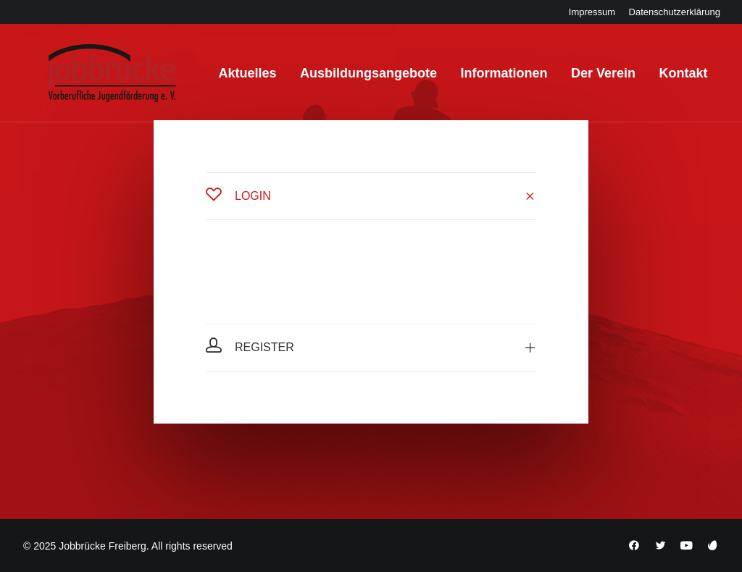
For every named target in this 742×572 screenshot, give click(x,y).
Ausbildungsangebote (348, 79)
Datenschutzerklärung (674, 12)
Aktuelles (228, 79)
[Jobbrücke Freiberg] (88, 79)
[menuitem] (592, 12)
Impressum (592, 12)
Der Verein (583, 79)
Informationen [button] (484, 79)
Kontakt (663, 79)
